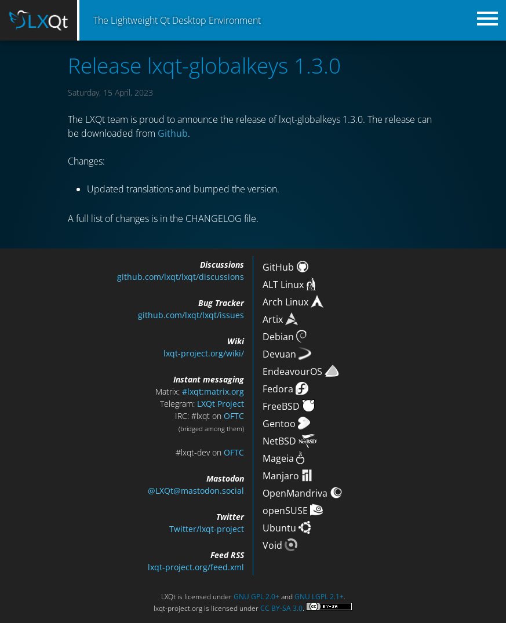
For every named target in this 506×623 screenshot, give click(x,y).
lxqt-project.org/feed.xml (196, 567)
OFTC (234, 415)
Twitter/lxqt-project (206, 528)
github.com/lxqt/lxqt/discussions (180, 276)
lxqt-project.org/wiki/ (203, 353)
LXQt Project (220, 403)
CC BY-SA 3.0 (281, 608)
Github (173, 133)
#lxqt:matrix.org (213, 391)
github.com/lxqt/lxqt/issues (191, 314)
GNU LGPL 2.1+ (319, 597)
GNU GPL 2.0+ (256, 597)
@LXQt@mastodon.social (196, 490)
